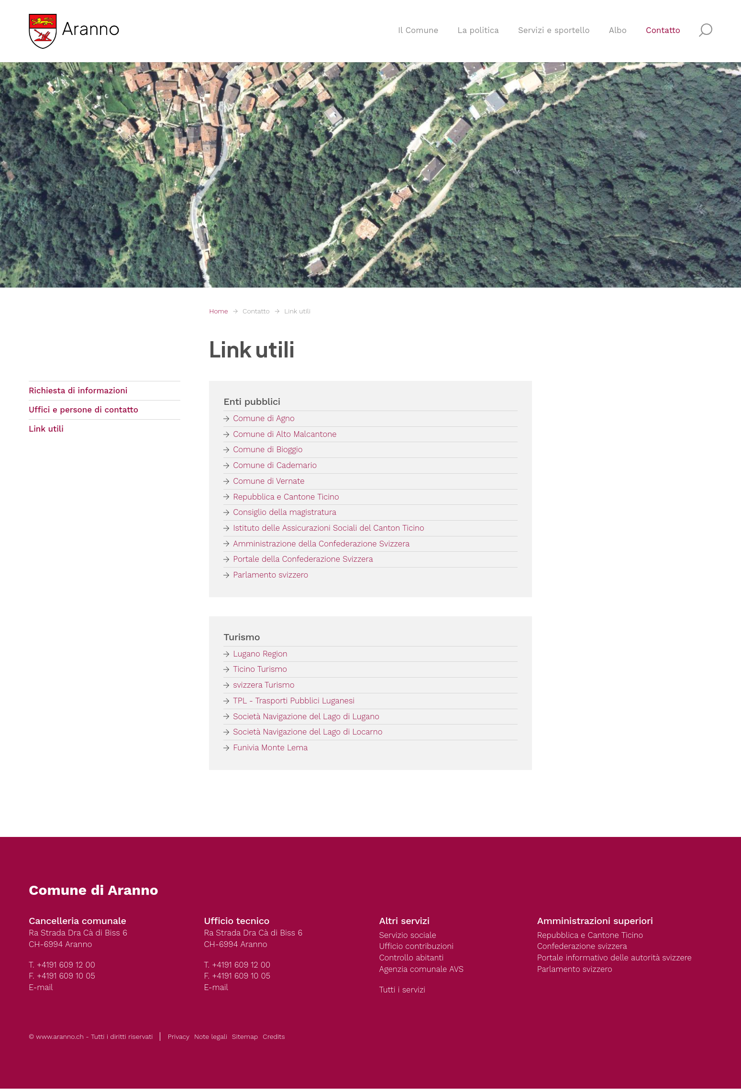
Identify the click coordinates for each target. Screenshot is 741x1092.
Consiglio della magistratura (285, 513)
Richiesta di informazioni (78, 391)
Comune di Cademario (275, 466)
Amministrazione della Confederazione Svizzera (323, 545)
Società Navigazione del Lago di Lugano (307, 719)
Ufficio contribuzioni (417, 949)
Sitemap (245, 1040)
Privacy (178, 1040)
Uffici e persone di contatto (83, 410)
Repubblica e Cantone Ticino (287, 497)
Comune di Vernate (269, 482)
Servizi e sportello (554, 31)
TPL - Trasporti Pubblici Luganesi (295, 703)
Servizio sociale (408, 938)
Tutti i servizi (402, 993)
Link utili (297, 311)
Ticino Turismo (260, 671)
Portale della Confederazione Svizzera (304, 561)
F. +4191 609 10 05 (62, 979)
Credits (274, 1040)
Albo (618, 31)
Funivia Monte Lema (271, 750)
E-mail (41, 990)
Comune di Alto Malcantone (285, 434)
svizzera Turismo (264, 687)
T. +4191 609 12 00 (62, 967)
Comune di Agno (264, 418)
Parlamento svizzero (271, 576)
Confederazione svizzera (583, 949)
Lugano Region (260, 655)
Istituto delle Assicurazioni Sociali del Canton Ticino (330, 529)
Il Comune (418, 31)
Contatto (663, 31)
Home (218, 311)
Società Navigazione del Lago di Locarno (309, 734)
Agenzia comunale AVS (422, 972)
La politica (478, 31)
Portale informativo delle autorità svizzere (616, 961)
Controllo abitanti (412, 961)
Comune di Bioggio (268, 450)
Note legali (210, 1040)
